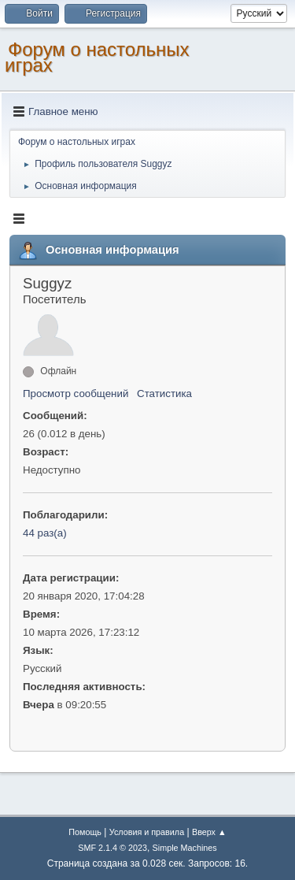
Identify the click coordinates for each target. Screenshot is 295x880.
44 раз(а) (45, 533)
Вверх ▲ (209, 832)
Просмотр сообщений (75, 393)
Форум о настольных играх (97, 57)
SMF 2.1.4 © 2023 (112, 847)
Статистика (164, 393)
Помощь (84, 832)
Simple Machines (185, 847)
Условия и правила (146, 832)
